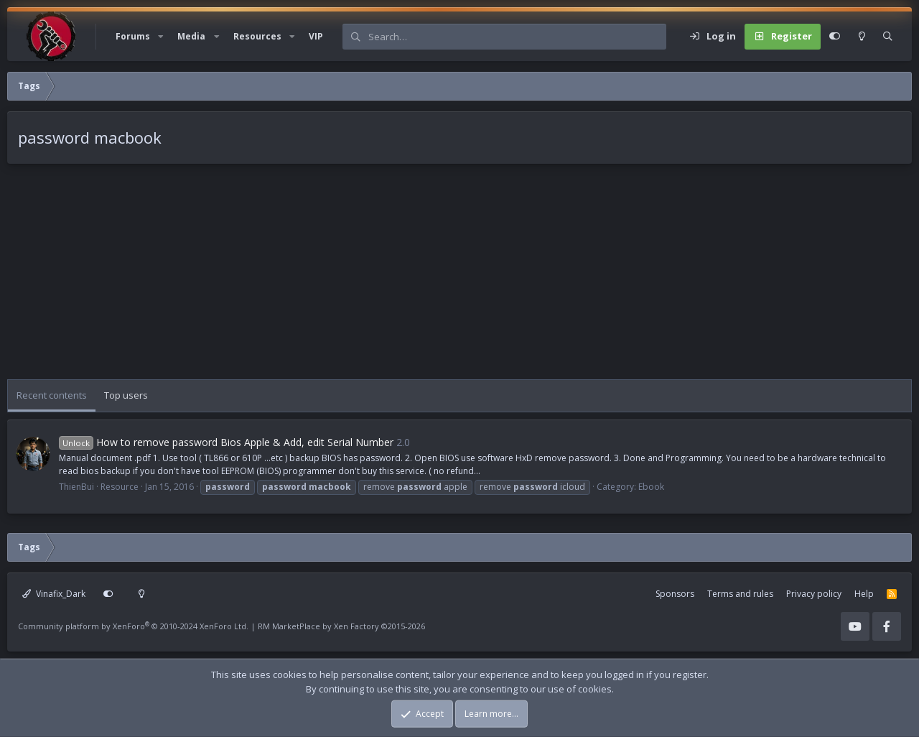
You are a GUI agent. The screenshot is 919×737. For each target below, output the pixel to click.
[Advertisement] (438, 278)
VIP (316, 36)
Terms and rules (740, 594)
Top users (126, 395)
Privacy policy (813, 594)
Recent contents (52, 395)
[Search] (517, 37)
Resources (257, 36)
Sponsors (675, 594)
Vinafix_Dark (53, 594)
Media (191, 36)
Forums (133, 36)
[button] (161, 37)
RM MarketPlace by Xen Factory (341, 626)
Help (864, 594)
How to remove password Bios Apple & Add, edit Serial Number (226, 442)
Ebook (651, 487)
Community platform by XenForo (133, 626)
